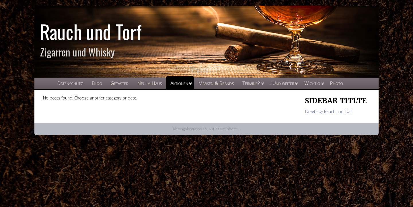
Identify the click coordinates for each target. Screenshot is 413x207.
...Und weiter (282, 83)
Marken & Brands (216, 83)
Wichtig (312, 83)
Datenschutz (70, 83)
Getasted (119, 83)
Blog (96, 83)
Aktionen (179, 83)
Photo (336, 83)
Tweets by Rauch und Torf (328, 111)
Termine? (251, 83)
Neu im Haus (149, 83)
